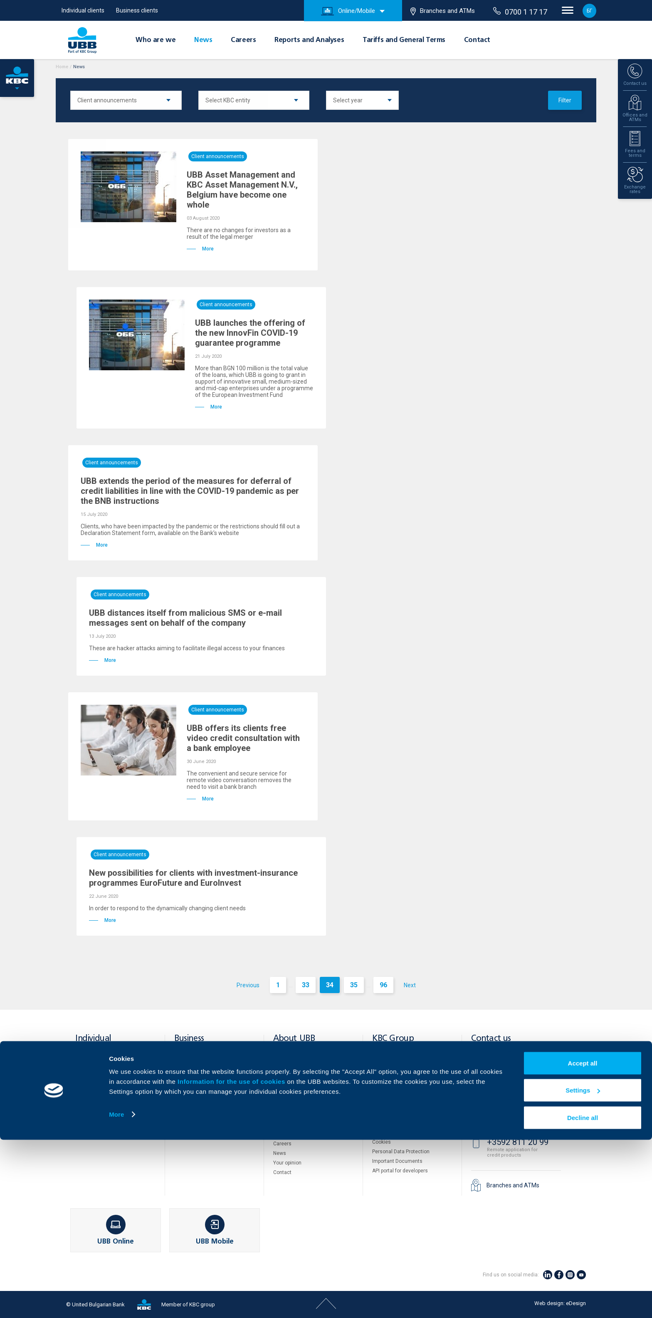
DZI (376, 1057)
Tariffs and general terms (302, 1115)
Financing (185, 1066)
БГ (589, 11)
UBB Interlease (389, 1067)
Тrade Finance (190, 1085)
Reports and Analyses (309, 40)
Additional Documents (299, 1124)
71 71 (498, 1089)
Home (62, 66)
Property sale (387, 1114)
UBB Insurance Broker (397, 1096)
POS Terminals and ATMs (203, 1095)
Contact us (491, 1039)
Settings (583, 1268)
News (203, 40)
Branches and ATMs (442, 11)
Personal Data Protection (401, 1151)
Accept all (583, 1241)
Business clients (137, 10)
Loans (82, 1085)
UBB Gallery (286, 1134)
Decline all (582, 1295)
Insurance (87, 1104)
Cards (82, 1066)
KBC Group (393, 1039)
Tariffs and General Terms (404, 40)
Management (288, 1086)
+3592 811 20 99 (517, 1142)
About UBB (294, 1039)
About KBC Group (292, 1067)
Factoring (185, 1121)
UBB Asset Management (400, 1086)
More (116, 1292)
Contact (477, 40)
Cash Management (196, 1075)
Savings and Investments (104, 1095)
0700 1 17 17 (520, 11)
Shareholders (288, 1077)
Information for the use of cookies (232, 1259)
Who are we (155, 40)
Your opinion (287, 1163)
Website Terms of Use (397, 1132)
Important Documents (397, 1161)
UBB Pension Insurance (399, 1077)
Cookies (381, 1142)
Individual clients (83, 10)
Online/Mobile (348, 11)
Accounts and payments (103, 1075)
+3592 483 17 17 (517, 1058)
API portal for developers (400, 1171)
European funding (293, 1096)
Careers (243, 40)
